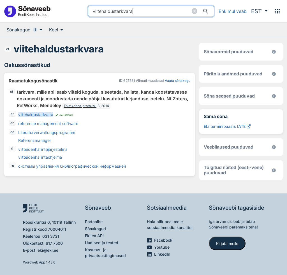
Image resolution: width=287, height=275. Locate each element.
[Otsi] (205, 11)
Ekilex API (94, 235)
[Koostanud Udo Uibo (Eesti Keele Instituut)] (273, 74)
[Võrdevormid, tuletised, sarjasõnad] (273, 96)
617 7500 (54, 243)
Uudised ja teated (101, 242)
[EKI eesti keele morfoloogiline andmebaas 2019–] (273, 51)
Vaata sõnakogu (177, 80)
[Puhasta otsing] (194, 11)
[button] (259, 11)
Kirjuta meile (227, 243)
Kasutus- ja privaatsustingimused (105, 252)
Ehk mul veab (233, 11)
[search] (151, 11)
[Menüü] (277, 11)
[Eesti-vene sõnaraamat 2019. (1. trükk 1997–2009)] (273, 170)
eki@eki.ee (48, 250)
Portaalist (94, 221)
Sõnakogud (95, 228)
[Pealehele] (27, 11)
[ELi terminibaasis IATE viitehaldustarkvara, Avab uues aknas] (227, 126)
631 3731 (50, 236)
